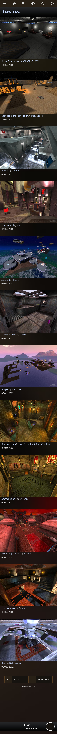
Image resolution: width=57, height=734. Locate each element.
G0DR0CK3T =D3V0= (31, 61)
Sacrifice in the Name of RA (14, 115)
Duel (3, 662)
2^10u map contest (10, 553)
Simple (4, 389)
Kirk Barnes (15, 662)
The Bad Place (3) (10, 608)
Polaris (4, 170)
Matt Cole (16, 389)
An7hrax (24, 498)
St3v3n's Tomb (8, 334)
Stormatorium (8, 443)
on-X (19, 225)
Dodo (16, 279)
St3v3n (22, 334)
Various (27, 553)
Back (16, 679)
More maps (43, 679)
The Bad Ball (7, 225)
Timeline (12, 11)
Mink (24, 608)
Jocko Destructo (9, 61)
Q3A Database (30, 728)
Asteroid (5, 279)
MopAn (15, 170)
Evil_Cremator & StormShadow (34, 443)
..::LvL (26, 725)
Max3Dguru (37, 115)
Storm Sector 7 (8, 498)
